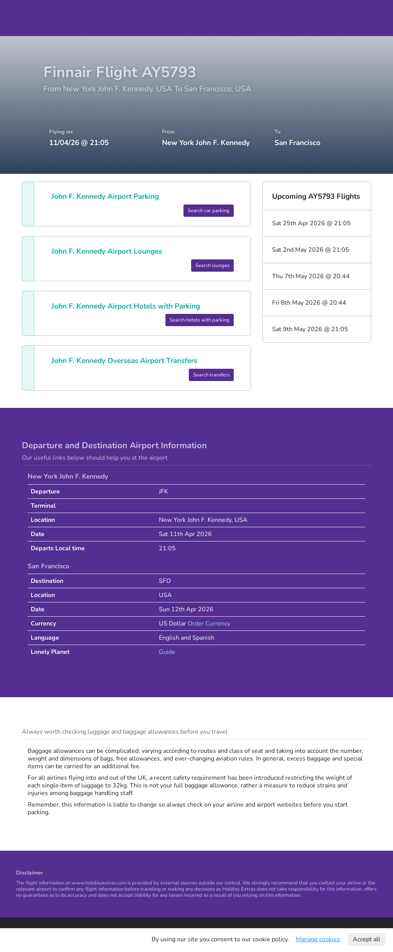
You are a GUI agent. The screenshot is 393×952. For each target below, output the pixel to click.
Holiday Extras (27, 18)
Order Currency (209, 623)
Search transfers (211, 374)
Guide (167, 652)
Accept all (366, 939)
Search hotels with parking (200, 320)
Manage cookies (318, 939)
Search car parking (209, 210)
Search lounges (212, 265)
